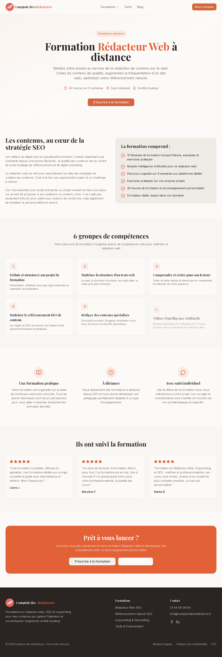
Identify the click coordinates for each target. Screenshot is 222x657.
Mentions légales (162, 644)
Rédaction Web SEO (128, 607)
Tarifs (128, 7)
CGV (213, 644)
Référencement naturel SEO (133, 614)
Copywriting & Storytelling (132, 620)
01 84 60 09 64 (180, 607)
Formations (110, 7)
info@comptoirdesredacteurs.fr (190, 614)
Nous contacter (204, 6)
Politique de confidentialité (192, 644)
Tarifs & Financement (129, 626)
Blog (140, 7)
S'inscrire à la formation (111, 102)
